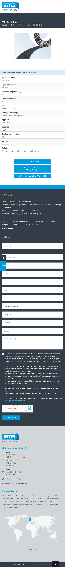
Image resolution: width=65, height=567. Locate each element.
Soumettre (11, 417)
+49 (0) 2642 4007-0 (13, 479)
